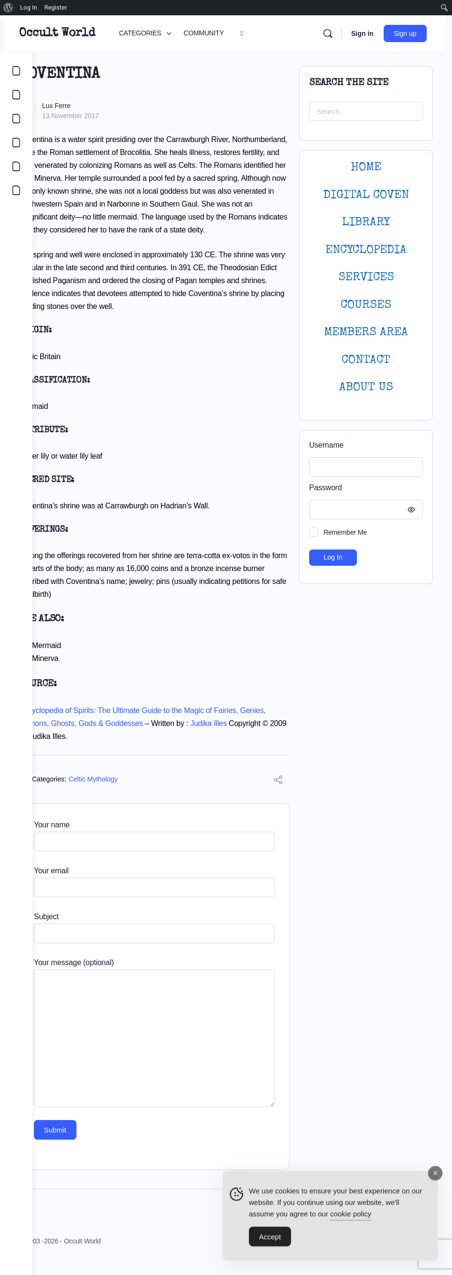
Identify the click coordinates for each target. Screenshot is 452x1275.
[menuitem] (8, 7)
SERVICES (366, 278)
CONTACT (366, 360)
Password (363, 488)
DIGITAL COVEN (366, 195)
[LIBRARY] (16, 119)
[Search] (334, 33)
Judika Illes (268, 736)
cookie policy (350, 1216)
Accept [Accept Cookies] (270, 1239)
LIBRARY (366, 223)
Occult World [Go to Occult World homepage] (90, 33)
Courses (366, 305)
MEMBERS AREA (366, 333)
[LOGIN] (16, 166)
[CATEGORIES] (16, 71)
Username (326, 445)
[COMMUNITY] (16, 95)
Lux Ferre (89, 106)
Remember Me (345, 532)
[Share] (278, 794)
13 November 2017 (103, 116)
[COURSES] (16, 142)
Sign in (368, 33)
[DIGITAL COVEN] (16, 190)
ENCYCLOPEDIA (366, 250)
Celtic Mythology (126, 792)
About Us (366, 388)
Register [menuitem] (55, 7)
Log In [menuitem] (28, 7)
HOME (366, 168)
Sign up (411, 33)
